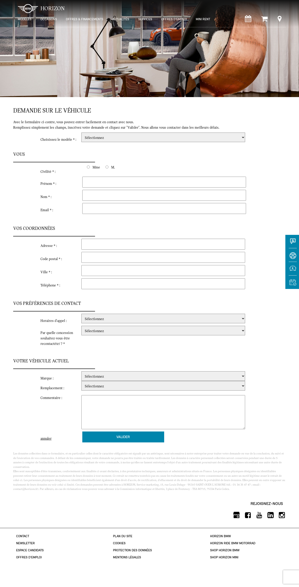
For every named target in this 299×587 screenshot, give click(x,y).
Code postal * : (51, 259)
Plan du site (122, 536)
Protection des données (132, 550)
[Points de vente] (279, 20)
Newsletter (25, 543)
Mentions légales (127, 557)
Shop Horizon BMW (224, 550)
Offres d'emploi (29, 557)
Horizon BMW (220, 536)
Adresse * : (48, 246)
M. (113, 167)
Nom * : (45, 197)
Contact (22, 536)
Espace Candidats (30, 550)
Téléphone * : (50, 285)
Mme (96, 167)
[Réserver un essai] (292, 257)
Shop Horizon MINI (224, 557)
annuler (46, 438)
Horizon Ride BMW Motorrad (232, 543)
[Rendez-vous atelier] (248, 20)
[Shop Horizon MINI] (264, 20)
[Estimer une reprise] (292, 271)
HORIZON (41, 8)
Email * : (46, 210)
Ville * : (46, 272)
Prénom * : (48, 184)
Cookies (119, 543)
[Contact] (292, 243)
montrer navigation (16, 3)
